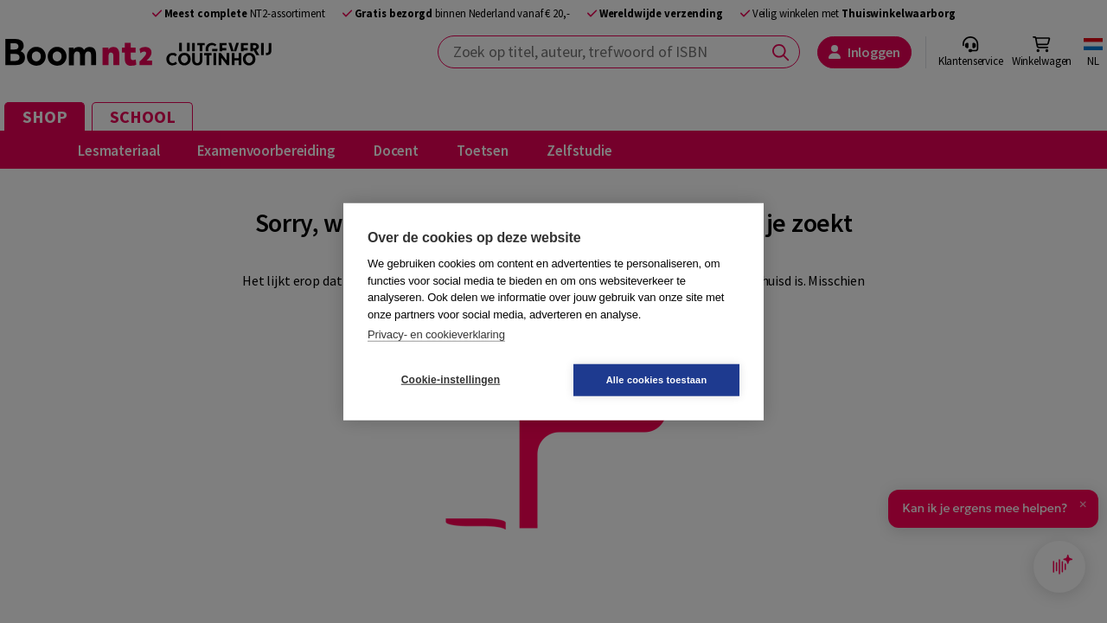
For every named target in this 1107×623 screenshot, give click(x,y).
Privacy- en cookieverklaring (436, 334)
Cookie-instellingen (450, 380)
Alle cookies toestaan (656, 379)
